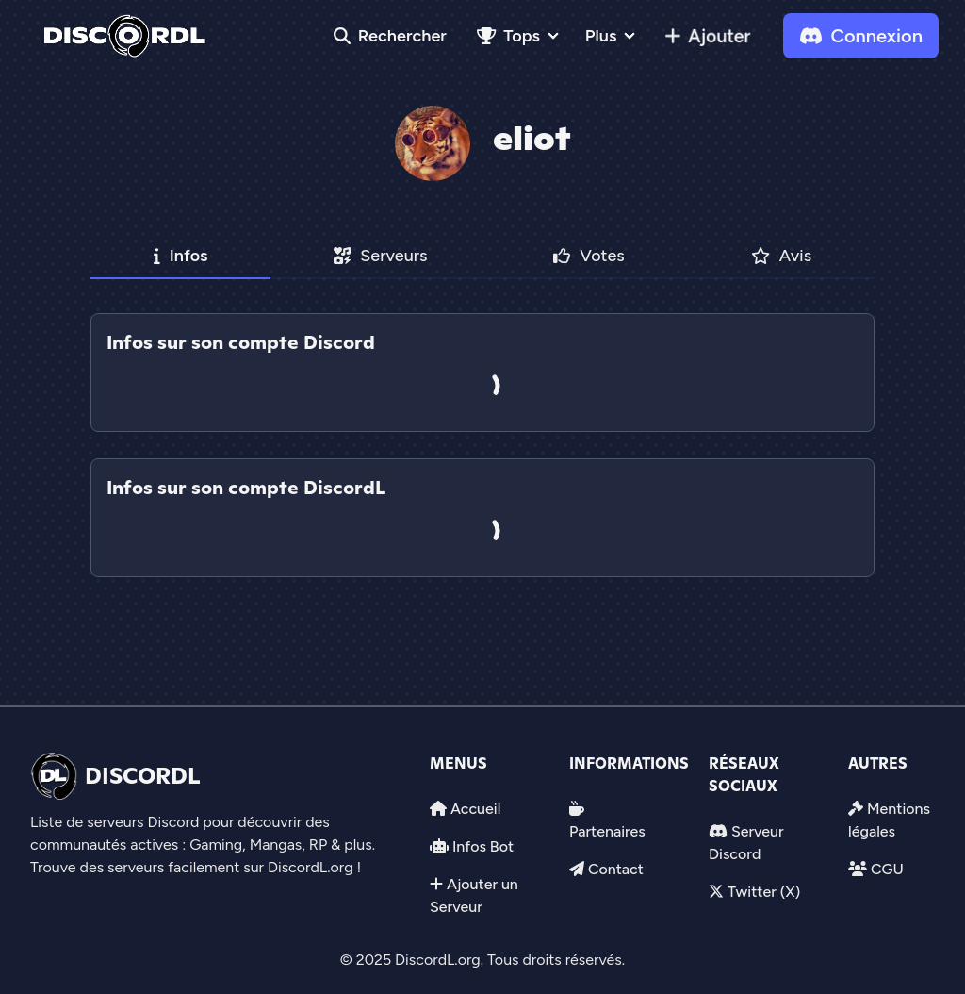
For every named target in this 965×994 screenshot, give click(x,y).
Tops (508, 35)
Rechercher (390, 35)
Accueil (475, 809)
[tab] (482, 445)
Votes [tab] (588, 255)
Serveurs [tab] (380, 255)
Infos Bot (483, 846)
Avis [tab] (781, 255)
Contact (616, 869)
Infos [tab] (181, 255)
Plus (600, 35)
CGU (887, 869)
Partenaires (607, 831)
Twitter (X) (764, 892)
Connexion (861, 36)
